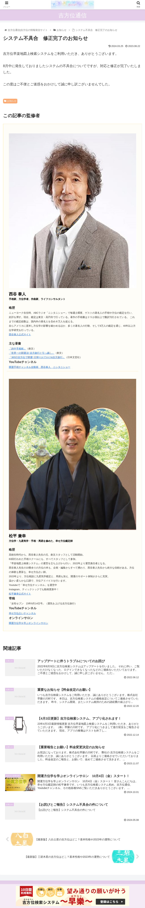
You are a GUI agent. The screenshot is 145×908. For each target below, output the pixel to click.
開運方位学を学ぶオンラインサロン (28, 623)
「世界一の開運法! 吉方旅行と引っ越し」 (31, 353)
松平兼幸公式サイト (20, 593)
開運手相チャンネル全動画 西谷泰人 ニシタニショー (39, 367)
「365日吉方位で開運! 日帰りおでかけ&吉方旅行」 (37, 357)
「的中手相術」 (17, 348)
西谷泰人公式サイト (20, 334)
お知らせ (10, 101)
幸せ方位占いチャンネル (22, 613)
